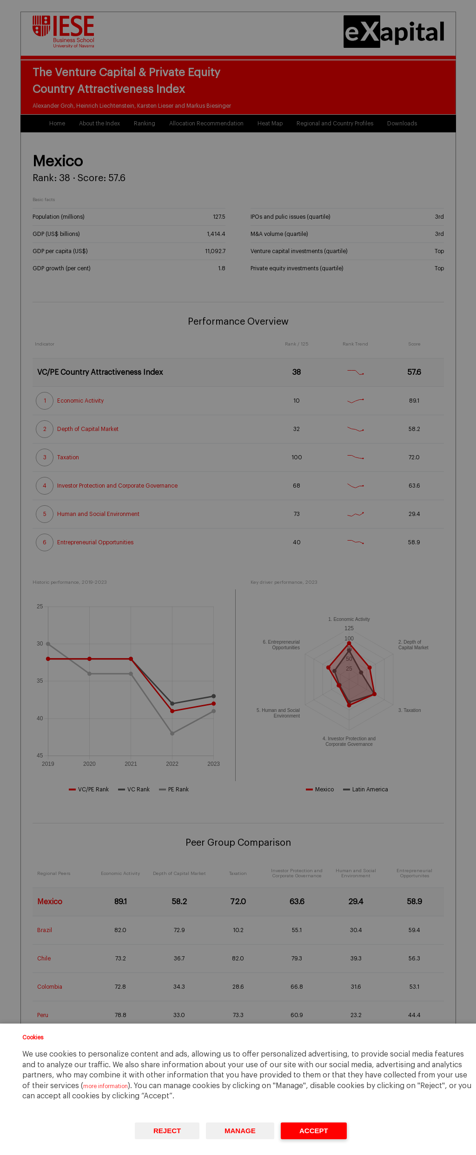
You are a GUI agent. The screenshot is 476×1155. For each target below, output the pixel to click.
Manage (240, 1131)
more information (105, 1086)
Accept (313, 1131)
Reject (167, 1131)
